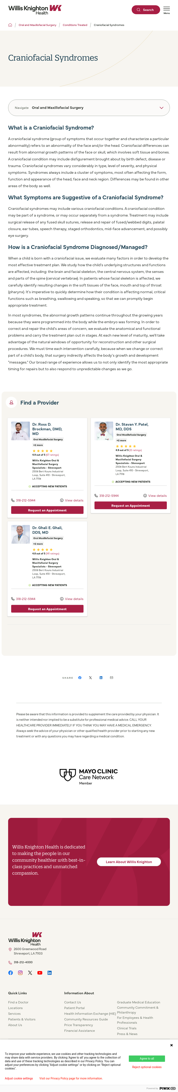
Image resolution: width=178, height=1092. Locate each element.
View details (72, 509)
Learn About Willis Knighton (129, 861)
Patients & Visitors (22, 1019)
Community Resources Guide (86, 1019)
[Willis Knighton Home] (35, 10)
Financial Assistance (79, 1030)
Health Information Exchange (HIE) (90, 1013)
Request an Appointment (47, 520)
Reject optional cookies (147, 1067)
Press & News (127, 1033)
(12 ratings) (135, 459)
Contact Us (72, 1002)
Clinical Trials (127, 1028)
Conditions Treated (75, 25)
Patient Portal (74, 1007)
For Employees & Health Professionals (135, 1019)
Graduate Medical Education (138, 1002)
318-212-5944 (23, 509)
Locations (15, 1007)
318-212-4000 (23, 962)
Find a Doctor (18, 1002)
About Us (15, 1024)
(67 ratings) (52, 464)
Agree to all (147, 1058)
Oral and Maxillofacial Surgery (37, 25)
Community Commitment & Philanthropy (137, 1009)
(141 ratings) (52, 563)
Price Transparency (78, 1024)
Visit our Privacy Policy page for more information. (71, 1078)
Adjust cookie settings (19, 1078)
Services (14, 1013)
